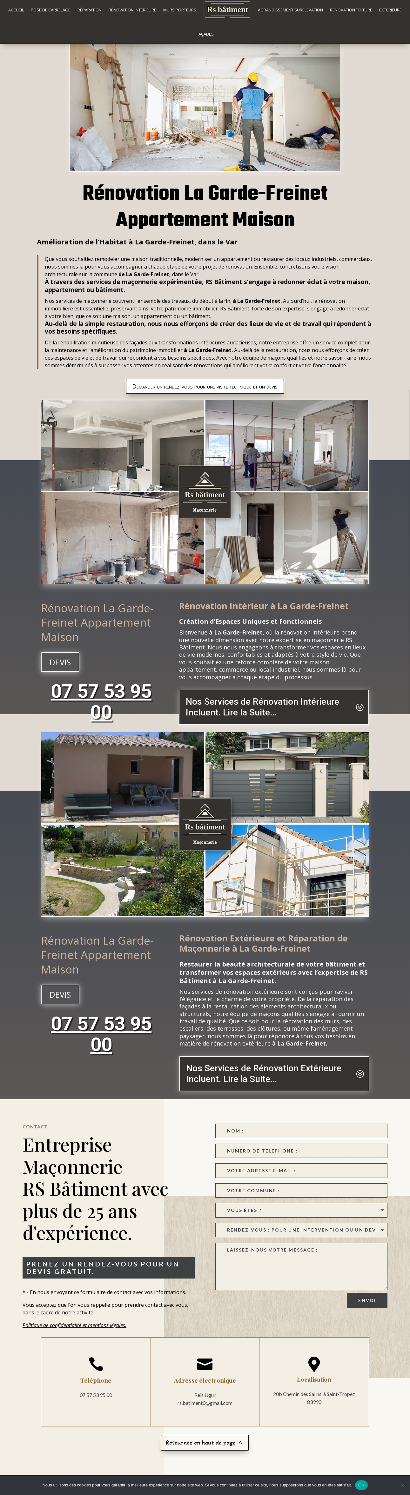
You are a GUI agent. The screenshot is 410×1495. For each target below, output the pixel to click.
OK (361, 1485)
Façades (205, 34)
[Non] (402, 1485)
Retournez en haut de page (201, 1450)
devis (60, 669)
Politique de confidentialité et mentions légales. (74, 1332)
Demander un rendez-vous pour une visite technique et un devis (205, 394)
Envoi (367, 1308)
